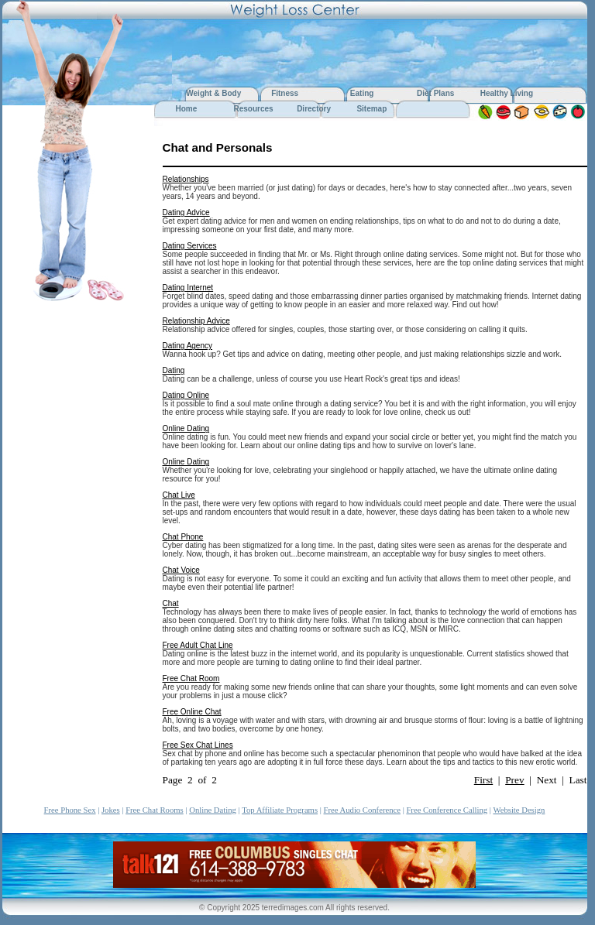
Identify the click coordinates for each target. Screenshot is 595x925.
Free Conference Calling (446, 810)
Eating (362, 93)
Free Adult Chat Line (198, 645)
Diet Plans (435, 93)
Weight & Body (214, 93)
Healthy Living (506, 93)
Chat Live (179, 495)
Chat (171, 603)
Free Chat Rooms (155, 810)
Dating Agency (188, 345)
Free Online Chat (192, 711)
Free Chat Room (191, 678)
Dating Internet (188, 287)
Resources (253, 108)
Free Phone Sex (70, 810)
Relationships (186, 179)
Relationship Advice (196, 321)
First (483, 780)
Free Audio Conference (362, 810)
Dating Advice (186, 212)
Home (186, 108)
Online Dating (186, 428)
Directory (314, 108)
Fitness (284, 93)
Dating (174, 370)
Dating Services (190, 246)
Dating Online (186, 395)
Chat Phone (183, 537)
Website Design (519, 810)
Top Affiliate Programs (280, 810)
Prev (514, 780)
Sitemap (371, 108)
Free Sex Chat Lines (198, 745)
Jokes (110, 810)
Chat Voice (181, 570)
